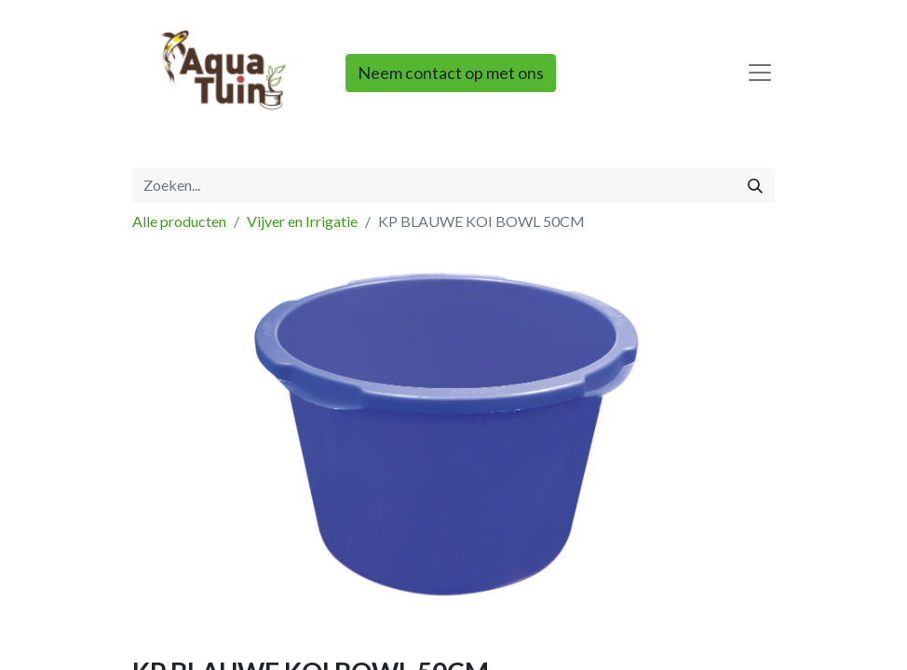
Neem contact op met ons (451, 72)
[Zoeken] (755, 185)
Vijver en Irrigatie (302, 221)
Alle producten (179, 221)
